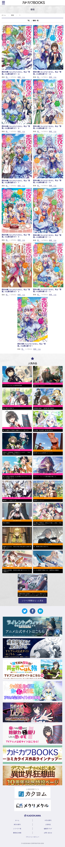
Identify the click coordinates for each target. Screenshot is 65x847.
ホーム (4, 15)
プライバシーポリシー (32, 837)
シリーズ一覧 (17, 828)
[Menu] (3, 3)
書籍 (12, 15)
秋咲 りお (21, 77)
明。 (7, 77)
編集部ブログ (48, 828)
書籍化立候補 (17, 833)
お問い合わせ (48, 833)
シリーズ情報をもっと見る (32, 601)
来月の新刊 (17, 824)
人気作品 (48, 824)
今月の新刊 (48, 820)
